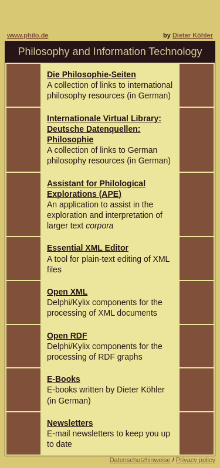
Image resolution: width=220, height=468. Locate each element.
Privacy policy (195, 459)
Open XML (67, 291)
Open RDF (67, 335)
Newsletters (70, 423)
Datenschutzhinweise (140, 459)
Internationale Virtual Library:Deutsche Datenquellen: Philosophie (104, 129)
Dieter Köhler (192, 35)
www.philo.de (27, 35)
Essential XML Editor (87, 247)
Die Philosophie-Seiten (91, 74)
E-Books (63, 379)
